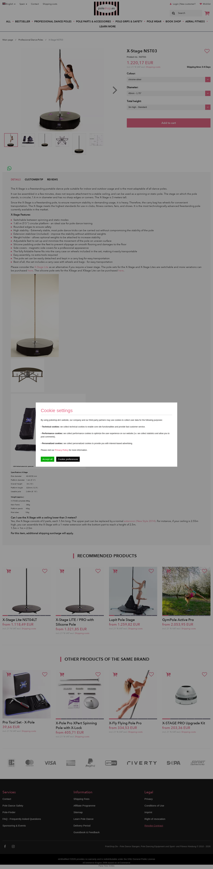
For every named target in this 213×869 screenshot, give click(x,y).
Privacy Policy (61, 450)
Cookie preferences (68, 459)
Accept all (47, 459)
